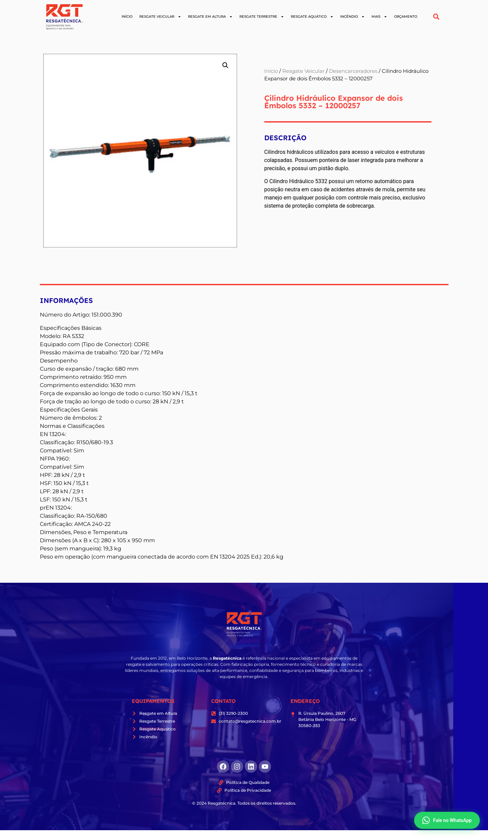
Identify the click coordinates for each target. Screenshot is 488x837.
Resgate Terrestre (261, 17)
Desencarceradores (353, 71)
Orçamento (405, 16)
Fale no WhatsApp (447, 820)
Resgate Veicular (160, 17)
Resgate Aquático (312, 17)
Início (127, 16)
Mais (379, 17)
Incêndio (352, 17)
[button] (436, 16)
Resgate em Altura (210, 17)
